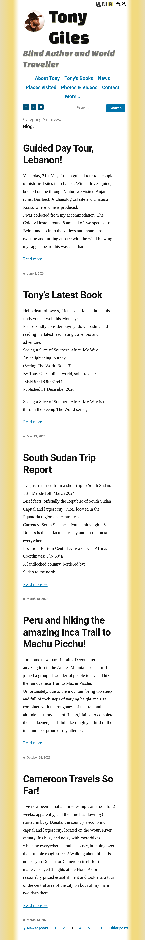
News (104, 78)
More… (72, 96)
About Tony (47, 78)
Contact (110, 87)
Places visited (41, 87)
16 (101, 928)
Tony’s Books (78, 78)
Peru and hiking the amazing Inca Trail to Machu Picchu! (67, 632)
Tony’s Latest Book (62, 295)
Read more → (35, 259)
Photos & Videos (79, 87)
